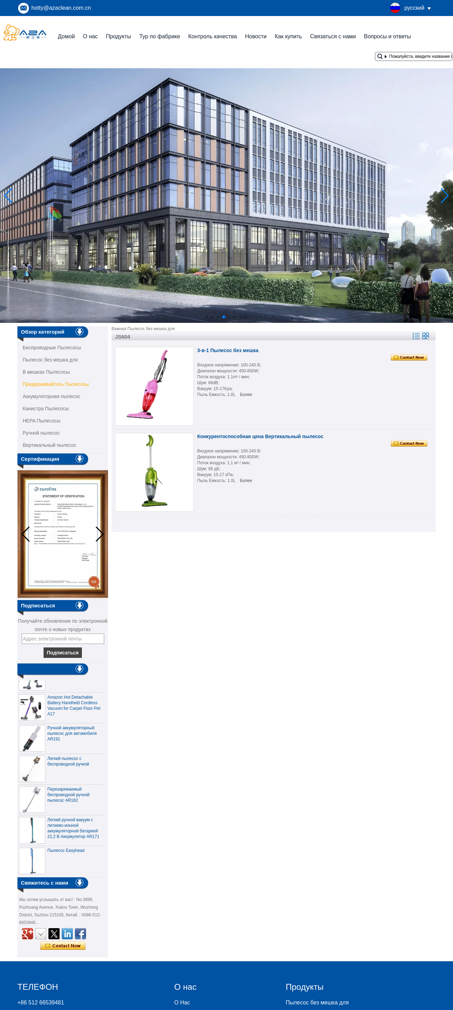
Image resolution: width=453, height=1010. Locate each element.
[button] (207, 317)
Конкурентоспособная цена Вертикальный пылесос (260, 436)
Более (246, 394)
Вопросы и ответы (387, 36)
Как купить (288, 36)
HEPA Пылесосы (41, 421)
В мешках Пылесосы (46, 372)
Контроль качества (212, 36)
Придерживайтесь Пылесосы (56, 384)
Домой (66, 36)
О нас (90, 36)
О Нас (182, 1002)
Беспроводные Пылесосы (52, 347)
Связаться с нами (333, 36)
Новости (256, 36)
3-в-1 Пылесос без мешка (227, 350)
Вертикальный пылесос (49, 445)
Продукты (118, 36)
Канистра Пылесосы (46, 408)
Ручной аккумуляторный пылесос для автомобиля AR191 (72, 736)
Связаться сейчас (62, 945)
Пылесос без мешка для (50, 360)
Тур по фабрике (159, 36)
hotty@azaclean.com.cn (61, 8)
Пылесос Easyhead (65, 852)
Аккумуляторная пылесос (51, 396)
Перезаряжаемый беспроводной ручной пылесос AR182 (68, 797)
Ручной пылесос (41, 433)
